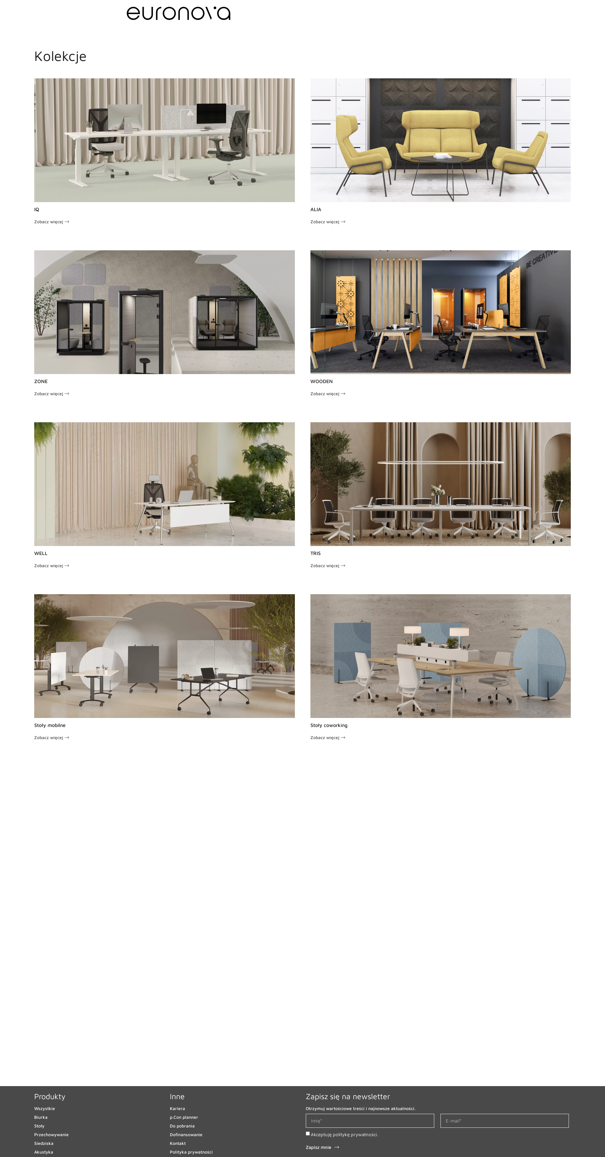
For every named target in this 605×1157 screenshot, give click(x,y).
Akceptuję (344, 1134)
